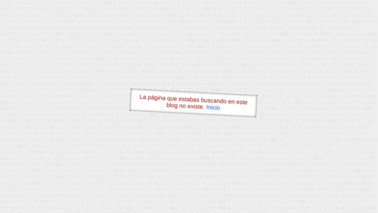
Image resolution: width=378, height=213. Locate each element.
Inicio (213, 107)
